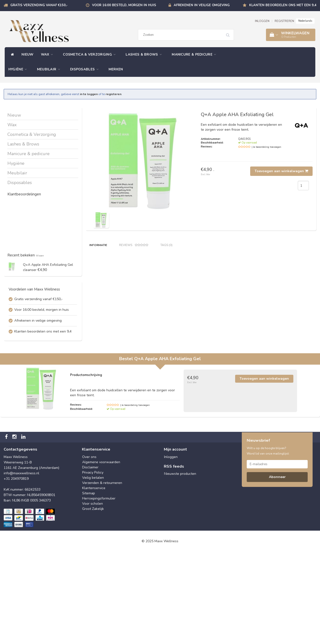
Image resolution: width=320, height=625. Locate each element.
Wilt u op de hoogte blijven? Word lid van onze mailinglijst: (268, 524)
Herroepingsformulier (98, 571)
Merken (116, 69)
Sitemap (88, 566)
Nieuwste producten (180, 547)
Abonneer (277, 550)
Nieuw (27, 54)
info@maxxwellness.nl (21, 546)
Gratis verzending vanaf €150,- (39, 5)
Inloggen (171, 530)
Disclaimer (90, 540)
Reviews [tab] (133, 245)
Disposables (85, 69)
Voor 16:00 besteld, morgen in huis (124, 5)
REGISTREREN (284, 21)
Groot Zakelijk (93, 582)
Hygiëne (19, 69)
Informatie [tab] (98, 245)
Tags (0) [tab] (166, 245)
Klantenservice (93, 561)
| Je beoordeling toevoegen (266, 147)
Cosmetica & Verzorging (90, 54)
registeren (113, 94)
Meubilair (50, 69)
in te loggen (89, 94)
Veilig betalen (93, 550)
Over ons (89, 530)
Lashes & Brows (145, 54)
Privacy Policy (92, 545)
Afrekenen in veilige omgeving (202, 5)
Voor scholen (92, 576)
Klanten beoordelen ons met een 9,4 (282, 5)
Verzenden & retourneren (102, 556)
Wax (48, 54)
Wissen (40, 255)
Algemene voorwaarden (101, 535)
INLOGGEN (262, 21)
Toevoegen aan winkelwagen (281, 171)
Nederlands (305, 21)
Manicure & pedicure (195, 54)
